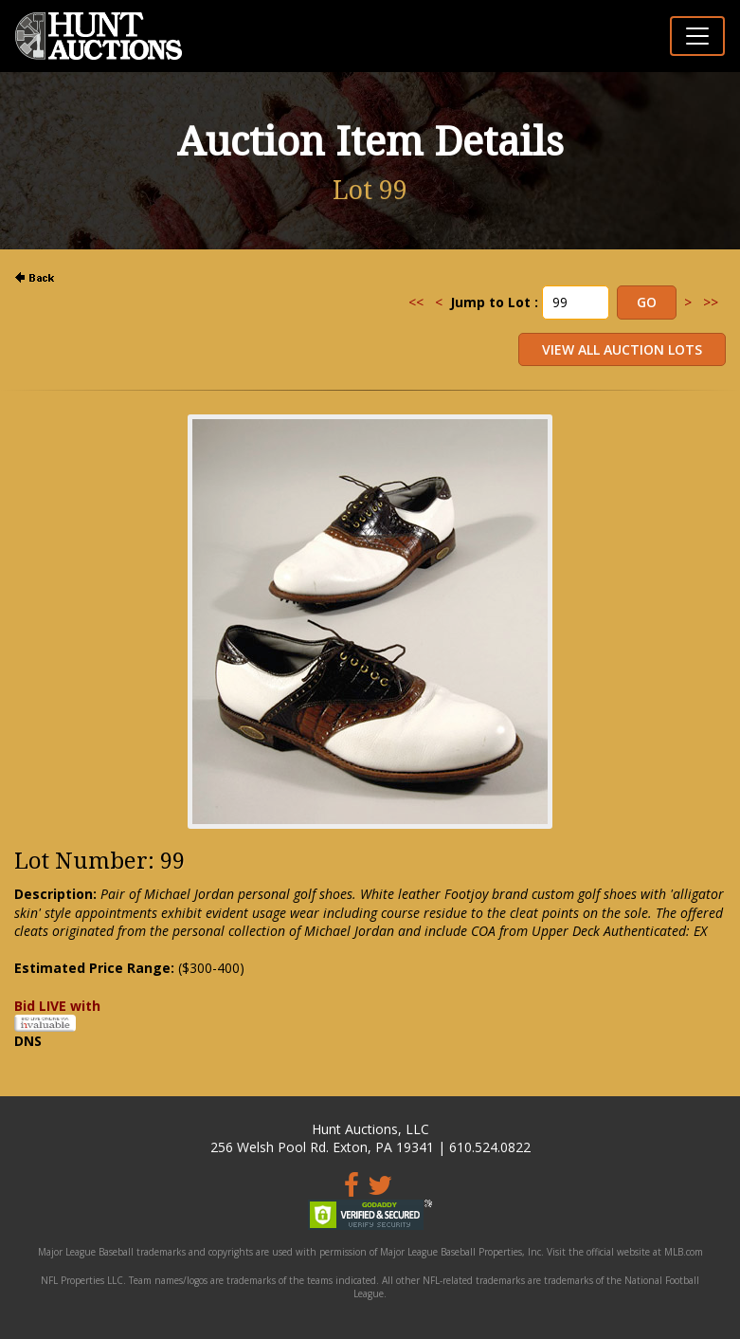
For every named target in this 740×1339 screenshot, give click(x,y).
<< (416, 302)
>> (710, 302)
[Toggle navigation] (697, 36)
